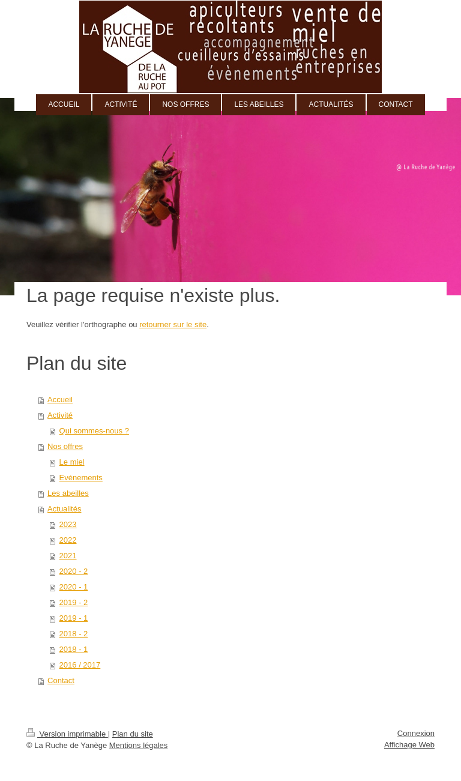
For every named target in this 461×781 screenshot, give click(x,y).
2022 (68, 539)
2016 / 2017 (80, 664)
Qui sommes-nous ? (94, 430)
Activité (60, 415)
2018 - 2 (73, 633)
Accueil (60, 399)
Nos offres (65, 446)
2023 (68, 524)
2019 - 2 (73, 602)
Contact (60, 680)
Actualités (64, 508)
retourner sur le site (172, 324)
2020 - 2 (73, 571)
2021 (68, 555)
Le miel (72, 461)
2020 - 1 (73, 586)
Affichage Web (409, 744)
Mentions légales (138, 745)
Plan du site (132, 733)
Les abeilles (68, 493)
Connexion (416, 733)
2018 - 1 (73, 649)
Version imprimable (67, 733)
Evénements (81, 477)
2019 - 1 (73, 618)
